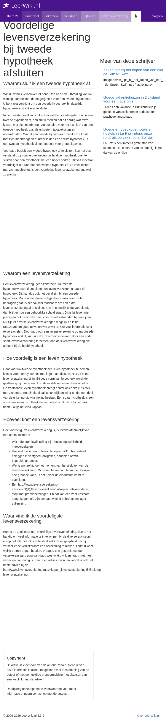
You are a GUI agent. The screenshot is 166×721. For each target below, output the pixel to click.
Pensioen (70, 16)
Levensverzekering (115, 16)
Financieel (32, 16)
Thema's (12, 16)
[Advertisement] (48, 223)
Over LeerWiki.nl (148, 715)
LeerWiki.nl (21, 5)
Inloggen (157, 16)
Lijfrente (90, 16)
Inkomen (51, 16)
